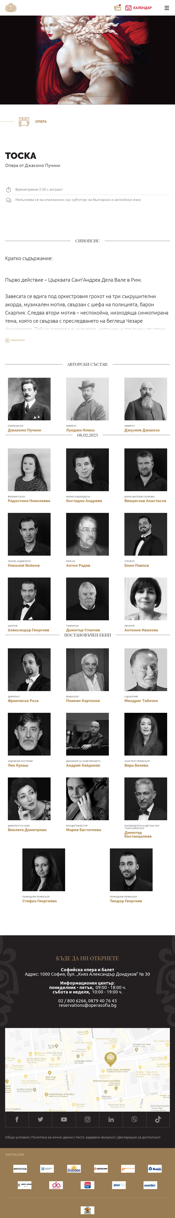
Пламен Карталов (83, 700)
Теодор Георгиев (126, 901)
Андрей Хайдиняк (83, 765)
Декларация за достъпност (138, 1137)
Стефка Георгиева (39, 901)
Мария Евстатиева (83, 830)
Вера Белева (136, 765)
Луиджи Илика (80, 430)
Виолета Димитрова (27, 830)
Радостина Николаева (29, 501)
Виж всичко (18, 340)
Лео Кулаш (18, 765)
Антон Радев (78, 565)
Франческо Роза (23, 700)
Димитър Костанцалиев (138, 834)
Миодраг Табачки (141, 700)
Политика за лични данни (52, 1137)
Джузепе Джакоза (142, 430)
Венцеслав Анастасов (145, 501)
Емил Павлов (136, 565)
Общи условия (17, 1137)
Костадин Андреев (84, 501)
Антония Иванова (141, 630)
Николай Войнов (24, 565)
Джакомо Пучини (24, 430)
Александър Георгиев (28, 630)
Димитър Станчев (83, 630)
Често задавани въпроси (95, 1137)
